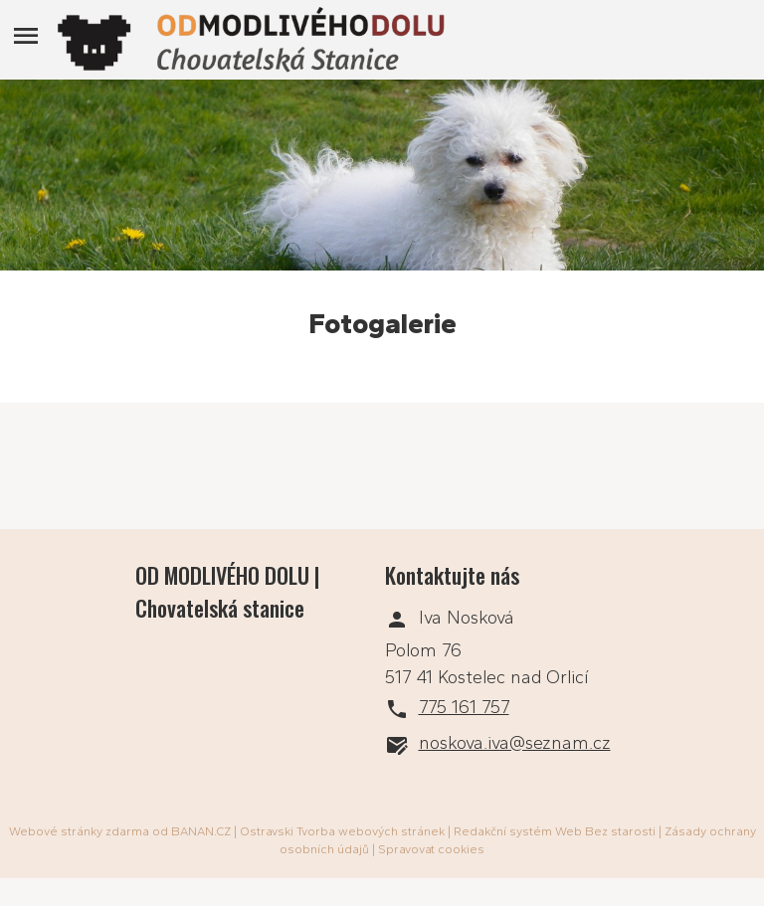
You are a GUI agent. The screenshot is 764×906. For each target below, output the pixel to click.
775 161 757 (464, 707)
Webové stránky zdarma (79, 831)
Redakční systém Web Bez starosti (555, 831)
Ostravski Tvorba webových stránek (342, 831)
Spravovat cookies (431, 849)
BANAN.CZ (201, 831)
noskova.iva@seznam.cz (515, 743)
